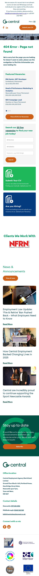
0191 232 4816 (15, 506)
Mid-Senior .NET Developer (16, 79)
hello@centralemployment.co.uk (16, 13)
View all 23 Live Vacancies (19, 117)
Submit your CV (27, 27)
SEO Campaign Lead (14, 100)
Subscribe (19, 447)
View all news (10, 278)
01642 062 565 (19, 510)
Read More (7, 324)
